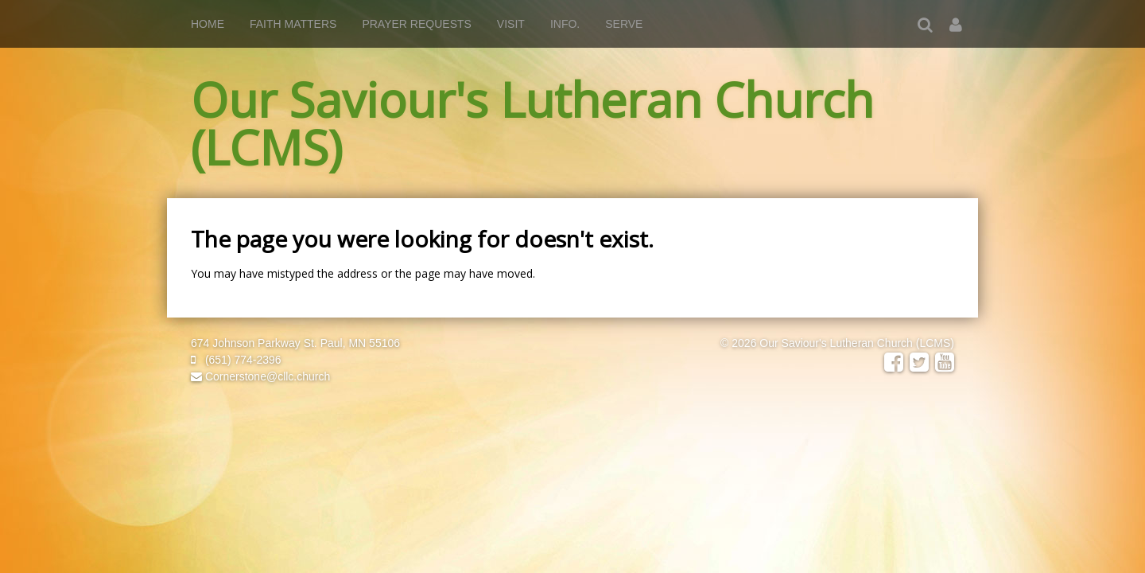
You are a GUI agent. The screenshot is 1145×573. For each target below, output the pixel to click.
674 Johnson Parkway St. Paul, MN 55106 (295, 343)
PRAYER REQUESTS (416, 24)
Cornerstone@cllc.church (260, 376)
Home (207, 24)
